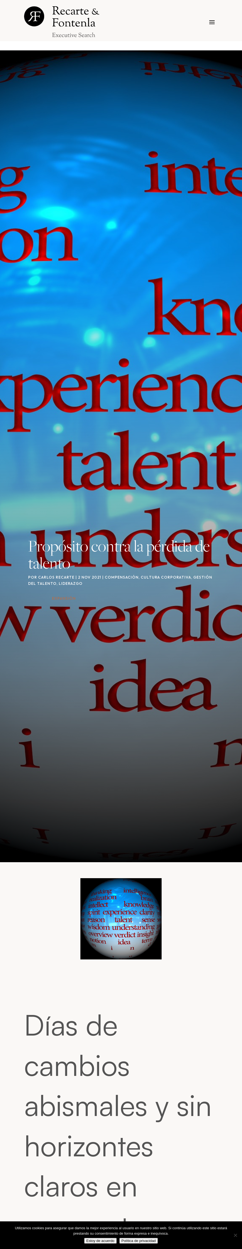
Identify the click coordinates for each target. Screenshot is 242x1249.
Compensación (122, 577)
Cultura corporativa (166, 577)
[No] (235, 1235)
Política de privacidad (139, 1241)
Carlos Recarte (56, 577)
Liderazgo (71, 583)
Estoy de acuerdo (100, 1241)
